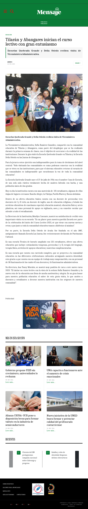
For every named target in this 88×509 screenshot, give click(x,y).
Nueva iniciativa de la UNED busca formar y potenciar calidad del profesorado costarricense (62, 420)
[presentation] (11, 459)
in (28, 504)
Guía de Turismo (8, 494)
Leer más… (10, 382)
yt (22, 504)
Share (77, 63)
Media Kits (6, 491)
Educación (9, 35)
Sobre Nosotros (8, 484)
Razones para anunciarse (11, 487)
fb (16, 504)
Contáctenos (21, 494)
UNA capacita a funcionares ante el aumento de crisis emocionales (64, 373)
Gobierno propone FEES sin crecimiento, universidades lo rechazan (22, 373)
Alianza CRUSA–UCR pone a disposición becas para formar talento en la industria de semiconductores (22, 420)
